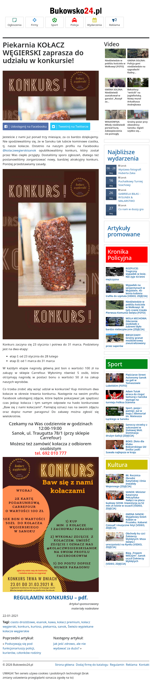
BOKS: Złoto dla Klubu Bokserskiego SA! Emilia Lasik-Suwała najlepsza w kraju (126, 447)
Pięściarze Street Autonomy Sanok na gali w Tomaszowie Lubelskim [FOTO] (126, 380)
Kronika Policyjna (120, 255)
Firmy (34, 22)
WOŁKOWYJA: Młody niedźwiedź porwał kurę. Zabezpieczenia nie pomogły (115, 127)
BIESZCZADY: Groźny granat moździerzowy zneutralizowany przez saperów (126, 340)
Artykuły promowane (124, 231)
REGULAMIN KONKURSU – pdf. (51, 597)
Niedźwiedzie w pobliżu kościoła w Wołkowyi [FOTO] (115, 63)
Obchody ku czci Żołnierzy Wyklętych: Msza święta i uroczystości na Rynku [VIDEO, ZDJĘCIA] (126, 540)
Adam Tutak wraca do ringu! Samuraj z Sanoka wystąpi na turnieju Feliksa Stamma (126, 397)
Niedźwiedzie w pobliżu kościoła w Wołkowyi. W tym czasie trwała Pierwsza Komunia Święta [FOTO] (126, 307)
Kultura (117, 464)
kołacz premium (68, 622)
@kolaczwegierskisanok (19, 150)
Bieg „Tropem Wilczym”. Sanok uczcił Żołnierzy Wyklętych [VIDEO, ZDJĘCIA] (125, 558)
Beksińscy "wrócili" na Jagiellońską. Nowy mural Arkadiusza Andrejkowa (134, 97)
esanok (41, 622)
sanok (62, 626)
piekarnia (49, 626)
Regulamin (117, 665)
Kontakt (144, 665)
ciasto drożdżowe (22, 622)
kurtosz (36, 626)
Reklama (114, 22)
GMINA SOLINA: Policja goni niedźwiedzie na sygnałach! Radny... (136, 66)
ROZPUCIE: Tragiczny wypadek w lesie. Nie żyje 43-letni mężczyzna (126, 274)
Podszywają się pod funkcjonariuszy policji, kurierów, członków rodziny (22, 648)
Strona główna (64, 665)
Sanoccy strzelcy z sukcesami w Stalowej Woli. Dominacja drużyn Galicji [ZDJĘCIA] (126, 430)
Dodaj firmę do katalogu (92, 665)
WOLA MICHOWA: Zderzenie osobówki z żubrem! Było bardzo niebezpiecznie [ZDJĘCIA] (126, 324)
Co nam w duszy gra (127, 207)
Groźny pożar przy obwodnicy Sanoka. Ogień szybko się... (137, 126)
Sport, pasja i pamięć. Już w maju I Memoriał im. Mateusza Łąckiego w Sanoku (126, 413)
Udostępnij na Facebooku (25, 126)
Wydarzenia (94, 22)
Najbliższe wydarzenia (123, 155)
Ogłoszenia (14, 22)
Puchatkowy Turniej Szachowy (127, 181)
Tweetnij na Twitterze (70, 126)
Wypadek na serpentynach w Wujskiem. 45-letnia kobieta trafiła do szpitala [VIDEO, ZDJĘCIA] (127, 290)
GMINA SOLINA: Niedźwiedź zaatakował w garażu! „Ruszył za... (114, 95)
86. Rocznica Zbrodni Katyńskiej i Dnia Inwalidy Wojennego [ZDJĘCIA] (126, 481)
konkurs (23, 626)
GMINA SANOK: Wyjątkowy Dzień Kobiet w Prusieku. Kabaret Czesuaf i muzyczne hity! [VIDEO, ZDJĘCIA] (126, 520)
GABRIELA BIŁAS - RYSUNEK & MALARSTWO (127, 196)
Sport (54, 22)
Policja (74, 22)
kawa (52, 622)
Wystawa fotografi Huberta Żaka (127, 169)
